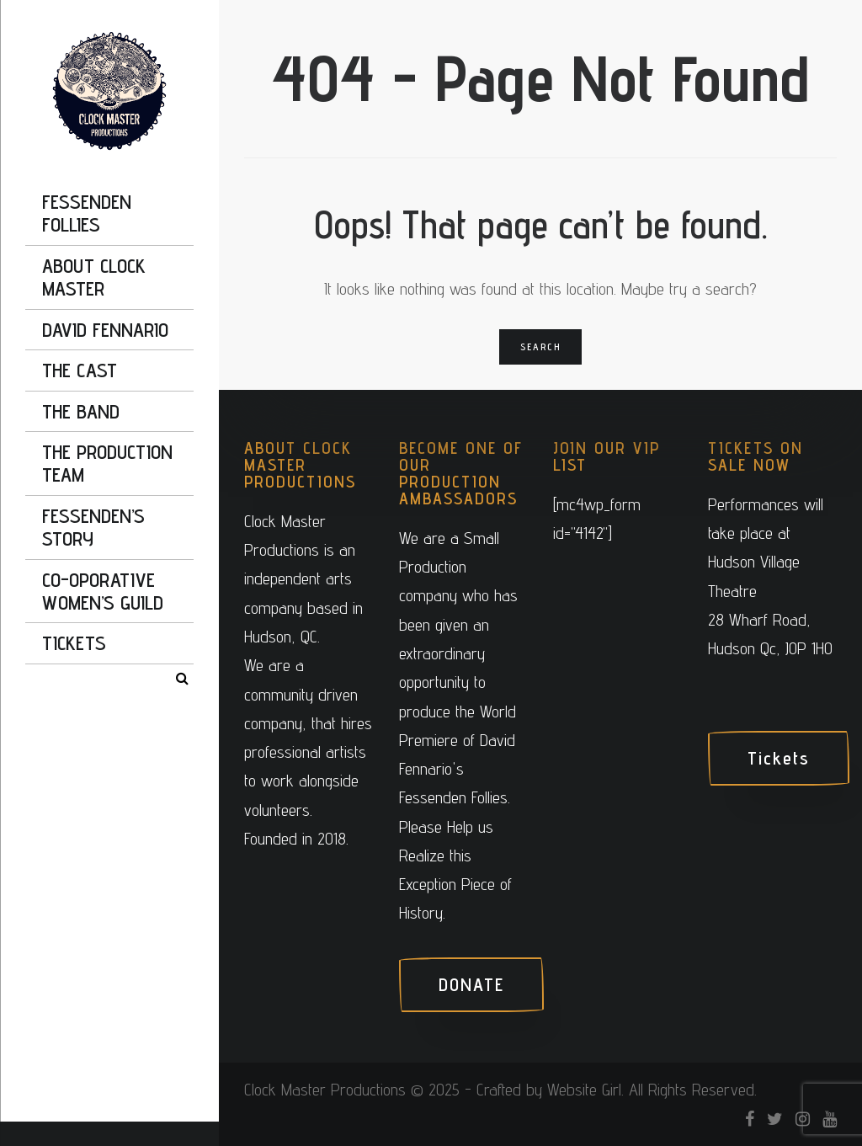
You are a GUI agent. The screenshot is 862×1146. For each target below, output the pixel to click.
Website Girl (584, 1089)
